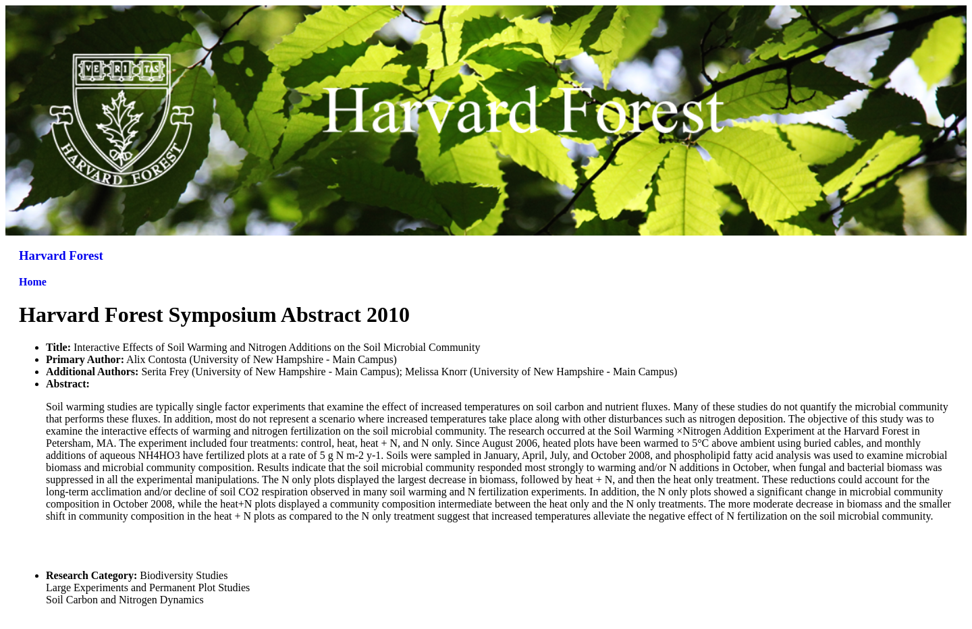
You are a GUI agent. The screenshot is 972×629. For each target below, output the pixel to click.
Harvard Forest (61, 255)
